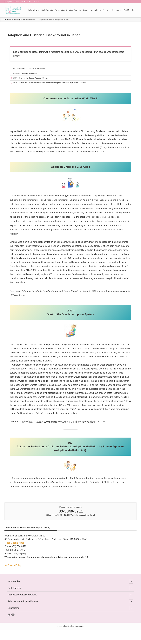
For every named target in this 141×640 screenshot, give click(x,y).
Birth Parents (70, 588)
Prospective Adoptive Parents (70, 595)
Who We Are (70, 582)
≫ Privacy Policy (12, 565)
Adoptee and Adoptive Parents (70, 601)
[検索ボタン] (133, 10)
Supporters (70, 608)
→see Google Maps (14, 543)
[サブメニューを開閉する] (131, 582)
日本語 (11, 614)
